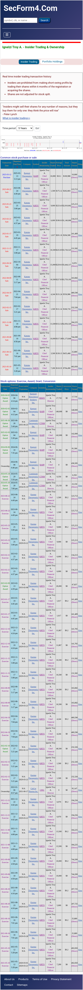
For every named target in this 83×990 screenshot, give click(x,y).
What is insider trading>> (16, 118)
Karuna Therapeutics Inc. (27, 191)
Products (23, 979)
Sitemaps (22, 984)
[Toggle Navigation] (7, 34)
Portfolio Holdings (52, 61)
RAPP (35, 176)
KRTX (36, 191)
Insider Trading (29, 61)
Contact (8, 984)
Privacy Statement (61, 979)
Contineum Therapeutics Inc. (33, 423)
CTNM (42, 423)
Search (44, 20)
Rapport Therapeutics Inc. (27, 176)
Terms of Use (39, 979)
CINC (42, 790)
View (80, 176)
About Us (9, 979)
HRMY (42, 398)
